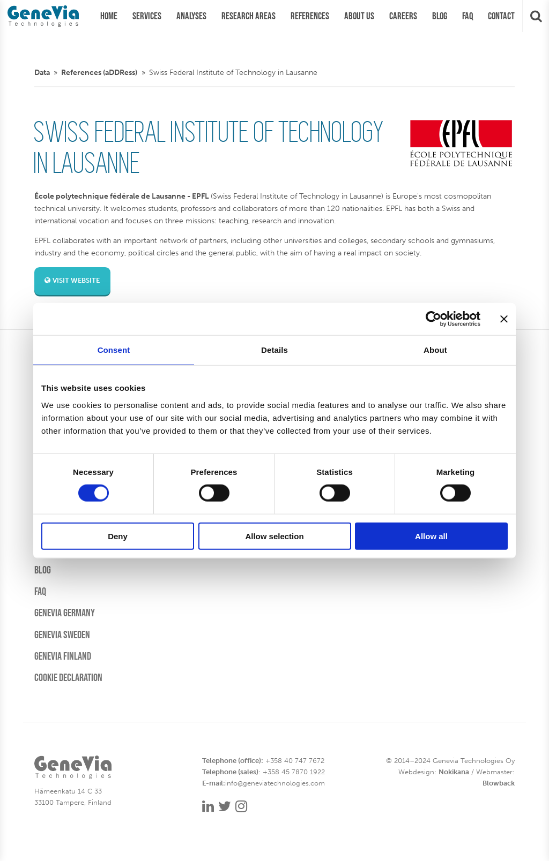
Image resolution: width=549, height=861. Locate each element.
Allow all (431, 535)
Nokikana (454, 772)
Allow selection (274, 535)
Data (42, 72)
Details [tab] (274, 349)
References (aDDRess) (99, 72)
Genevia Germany (64, 612)
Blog (42, 570)
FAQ (40, 591)
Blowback (499, 783)
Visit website (72, 280)
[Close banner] (504, 319)
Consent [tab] (114, 349)
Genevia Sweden (62, 634)
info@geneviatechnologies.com (275, 783)
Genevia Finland (62, 656)
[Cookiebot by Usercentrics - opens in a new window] (433, 319)
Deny (118, 535)
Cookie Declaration (68, 677)
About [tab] (435, 349)
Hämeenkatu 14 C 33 (68, 791)
